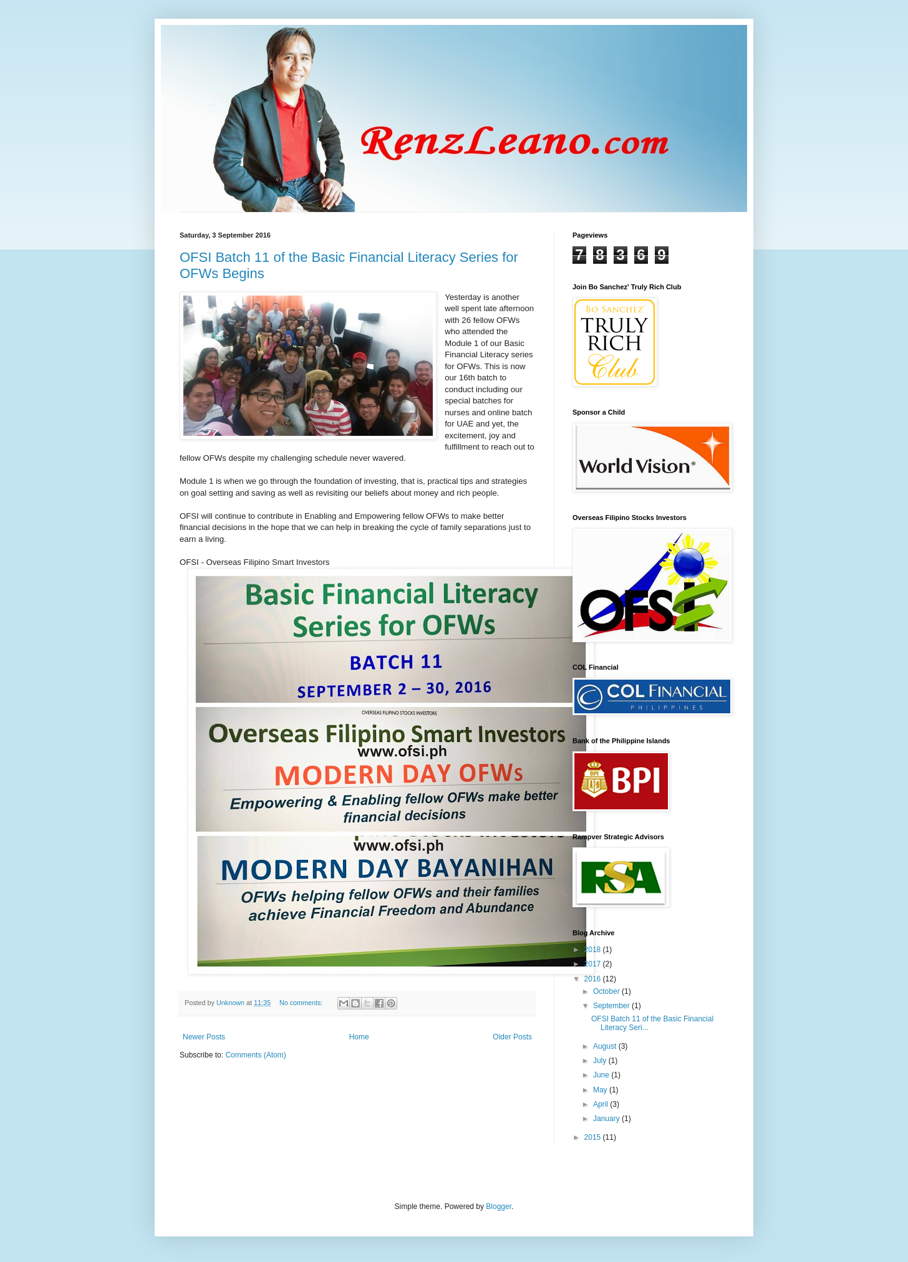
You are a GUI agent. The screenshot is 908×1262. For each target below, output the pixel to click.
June (602, 1075)
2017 (593, 964)
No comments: (302, 1002)
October (607, 991)
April (601, 1104)
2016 (593, 979)
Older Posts (512, 1037)
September (612, 1005)
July (601, 1060)
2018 (593, 949)
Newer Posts (204, 1037)
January (607, 1118)
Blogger (498, 1206)
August (606, 1046)
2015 (593, 1137)
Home (359, 1037)
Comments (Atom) (255, 1055)
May (601, 1090)
